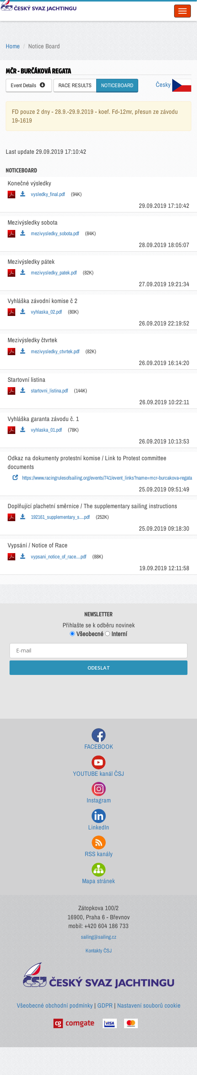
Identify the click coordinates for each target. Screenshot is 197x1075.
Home (13, 46)
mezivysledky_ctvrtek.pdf (49, 351)
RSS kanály (99, 847)
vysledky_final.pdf (42, 194)
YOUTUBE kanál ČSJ (98, 766)
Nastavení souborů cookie (149, 1005)
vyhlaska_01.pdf (41, 429)
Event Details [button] (28, 85)
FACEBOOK (98, 739)
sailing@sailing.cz (98, 936)
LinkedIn (98, 820)
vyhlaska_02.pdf (41, 311)
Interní (116, 634)
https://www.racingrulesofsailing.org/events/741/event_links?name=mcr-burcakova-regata (102, 477)
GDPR (105, 1005)
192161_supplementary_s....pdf (55, 517)
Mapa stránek (98, 874)
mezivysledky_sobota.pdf (49, 233)
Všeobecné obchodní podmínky (55, 1005)
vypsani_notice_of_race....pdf (53, 556)
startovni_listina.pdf (44, 390)
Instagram (99, 793)
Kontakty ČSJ (99, 950)
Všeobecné (86, 634)
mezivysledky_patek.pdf (48, 272)
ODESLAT (98, 667)
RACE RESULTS (75, 85)
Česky (173, 84)
